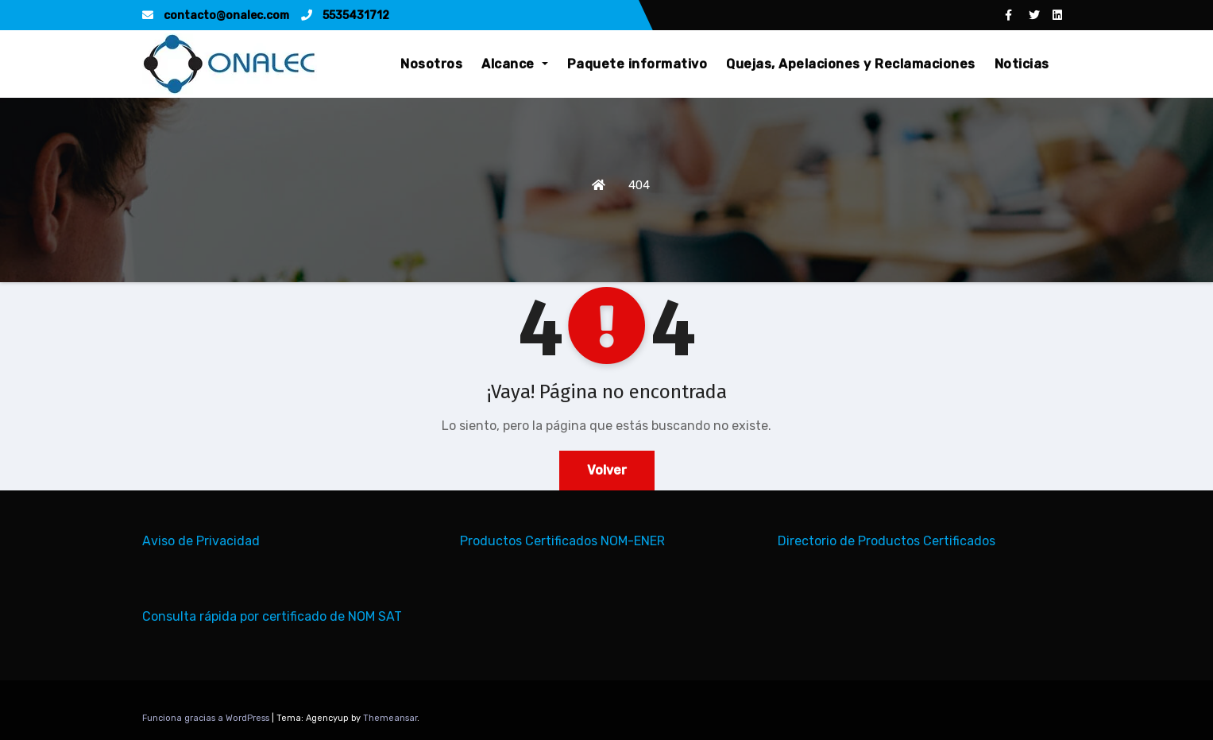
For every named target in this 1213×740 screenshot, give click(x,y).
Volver (607, 470)
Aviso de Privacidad (201, 540)
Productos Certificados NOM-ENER (562, 540)
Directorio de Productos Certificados (886, 540)
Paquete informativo (637, 64)
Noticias (1022, 64)
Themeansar (390, 718)
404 (639, 185)
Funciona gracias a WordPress (207, 718)
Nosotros (431, 64)
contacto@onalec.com (215, 15)
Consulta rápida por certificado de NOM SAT (272, 616)
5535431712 (345, 15)
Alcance (514, 64)
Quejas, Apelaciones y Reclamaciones (850, 64)
